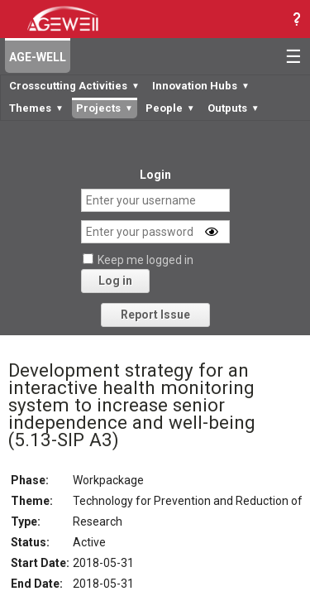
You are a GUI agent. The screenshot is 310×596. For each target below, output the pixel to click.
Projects (104, 108)
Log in (115, 280)
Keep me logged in (145, 260)
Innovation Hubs (201, 85)
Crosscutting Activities (74, 85)
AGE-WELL (37, 57)
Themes (36, 108)
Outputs (233, 108)
